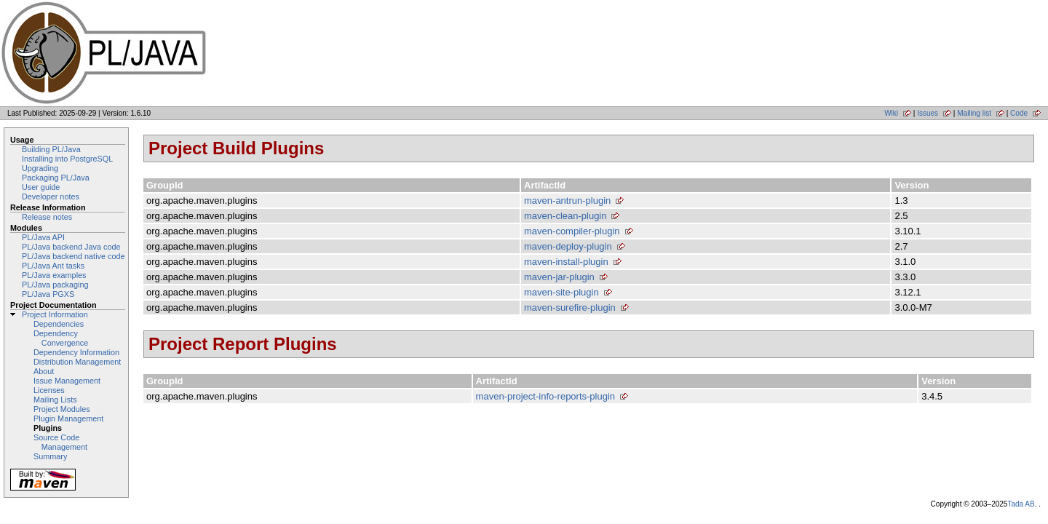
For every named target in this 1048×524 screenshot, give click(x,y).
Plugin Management (68, 418)
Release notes (47, 217)
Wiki (891, 113)
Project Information (55, 314)
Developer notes (50, 196)
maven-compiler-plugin (572, 231)
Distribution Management (77, 361)
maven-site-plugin (561, 292)
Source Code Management (60, 442)
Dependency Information (76, 352)
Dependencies (58, 323)
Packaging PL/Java (56, 177)
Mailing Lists (55, 399)
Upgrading (40, 168)
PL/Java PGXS (48, 294)
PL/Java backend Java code (71, 246)
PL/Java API (43, 237)
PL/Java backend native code (73, 256)
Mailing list (974, 113)
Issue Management (66, 380)
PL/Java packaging (55, 284)
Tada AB (1020, 504)
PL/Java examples (54, 275)
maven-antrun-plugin (567, 200)
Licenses (49, 390)
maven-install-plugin (566, 261)
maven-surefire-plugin (570, 307)
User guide (41, 187)
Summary (50, 456)
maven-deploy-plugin (568, 246)
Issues (927, 113)
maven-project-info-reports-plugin (545, 396)
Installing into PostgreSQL (67, 158)
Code (1019, 113)
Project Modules (61, 409)
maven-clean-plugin (565, 215)
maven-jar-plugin (559, 276)
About (43, 371)
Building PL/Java (51, 149)
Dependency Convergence (60, 338)
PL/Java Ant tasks (53, 265)
